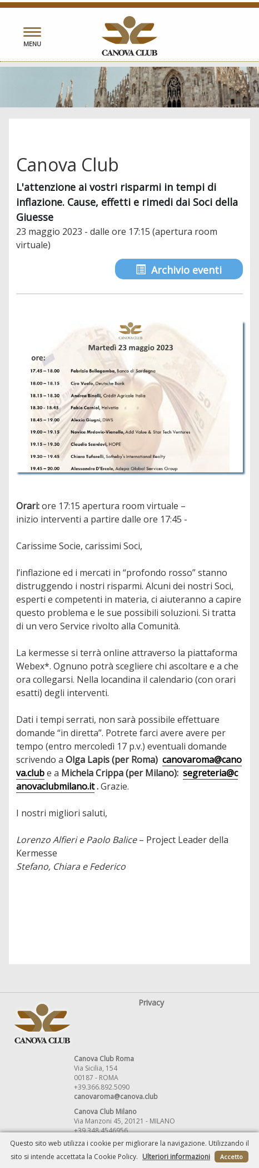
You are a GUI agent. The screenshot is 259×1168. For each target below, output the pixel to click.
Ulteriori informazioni (176, 1156)
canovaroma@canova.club (116, 1096)
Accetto (231, 1156)
